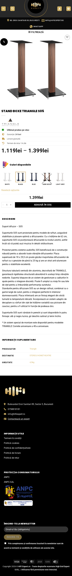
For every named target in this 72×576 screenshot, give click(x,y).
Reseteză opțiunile (10, 190)
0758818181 (14, 409)
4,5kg (32, 362)
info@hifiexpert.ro (16, 414)
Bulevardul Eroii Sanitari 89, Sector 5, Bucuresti (30, 404)
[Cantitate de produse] (7, 205)
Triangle (33, 349)
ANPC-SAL (9, 482)
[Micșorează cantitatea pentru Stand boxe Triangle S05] (3, 205)
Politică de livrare (12, 453)
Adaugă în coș (43, 205)
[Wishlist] (67, 37)
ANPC (7, 477)
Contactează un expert (19, 419)
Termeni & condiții (12, 438)
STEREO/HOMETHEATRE (40, 355)
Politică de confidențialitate (17, 448)
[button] (3, 8)
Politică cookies (11, 443)
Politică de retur (11, 457)
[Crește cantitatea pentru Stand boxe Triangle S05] (10, 205)
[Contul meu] (59, 8)
